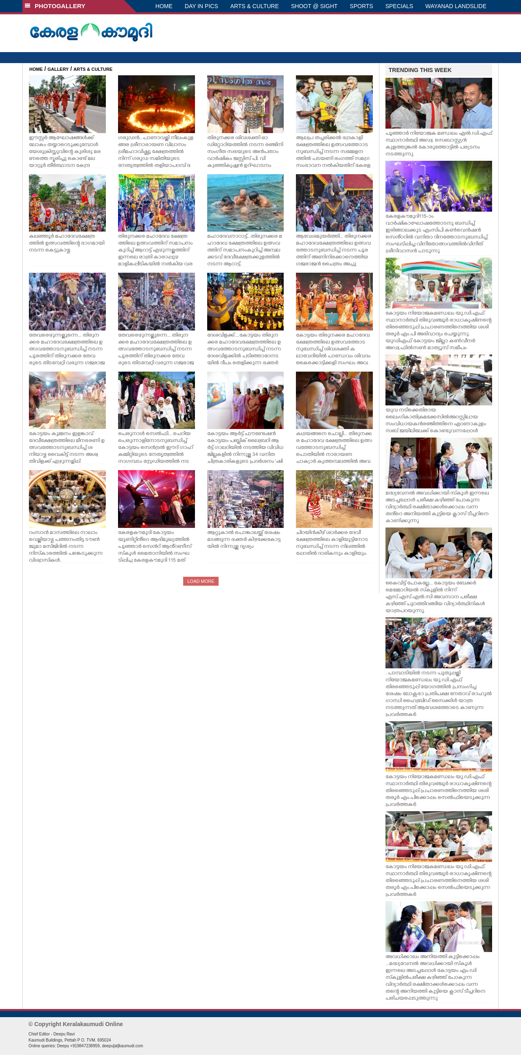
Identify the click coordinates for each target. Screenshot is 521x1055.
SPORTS (361, 6)
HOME (164, 6)
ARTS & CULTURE (254, 6)
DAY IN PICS (201, 6)
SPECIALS (399, 6)
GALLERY (58, 69)
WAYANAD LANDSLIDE (455, 6)
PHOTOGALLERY (54, 5)
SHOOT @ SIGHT (314, 6)
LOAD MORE (200, 581)
